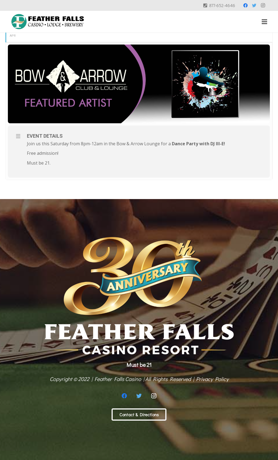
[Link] (47, 22)
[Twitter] (254, 5)
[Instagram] (262, 5)
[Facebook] (245, 5)
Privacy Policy (212, 378)
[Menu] (264, 22)
